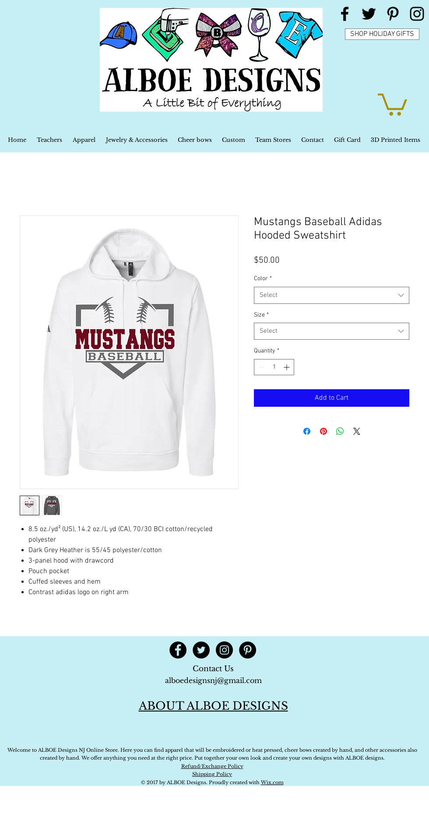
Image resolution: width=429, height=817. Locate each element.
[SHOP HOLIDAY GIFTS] (382, 34)
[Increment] (287, 367)
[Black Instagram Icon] (417, 13)
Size (261, 315)
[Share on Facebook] (307, 431)
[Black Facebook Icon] (344, 13)
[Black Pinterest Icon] (392, 13)
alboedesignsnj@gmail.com (213, 680)
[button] (392, 103)
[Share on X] (357, 431)
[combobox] (331, 295)
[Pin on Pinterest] (323, 431)
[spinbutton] (274, 367)
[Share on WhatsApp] (340, 431)
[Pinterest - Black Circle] (247, 650)
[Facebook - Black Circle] (177, 650)
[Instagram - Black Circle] (224, 650)
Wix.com (272, 782)
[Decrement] (260, 367)
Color (263, 278)
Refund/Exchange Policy (212, 766)
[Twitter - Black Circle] (201, 650)
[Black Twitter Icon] (368, 13)
